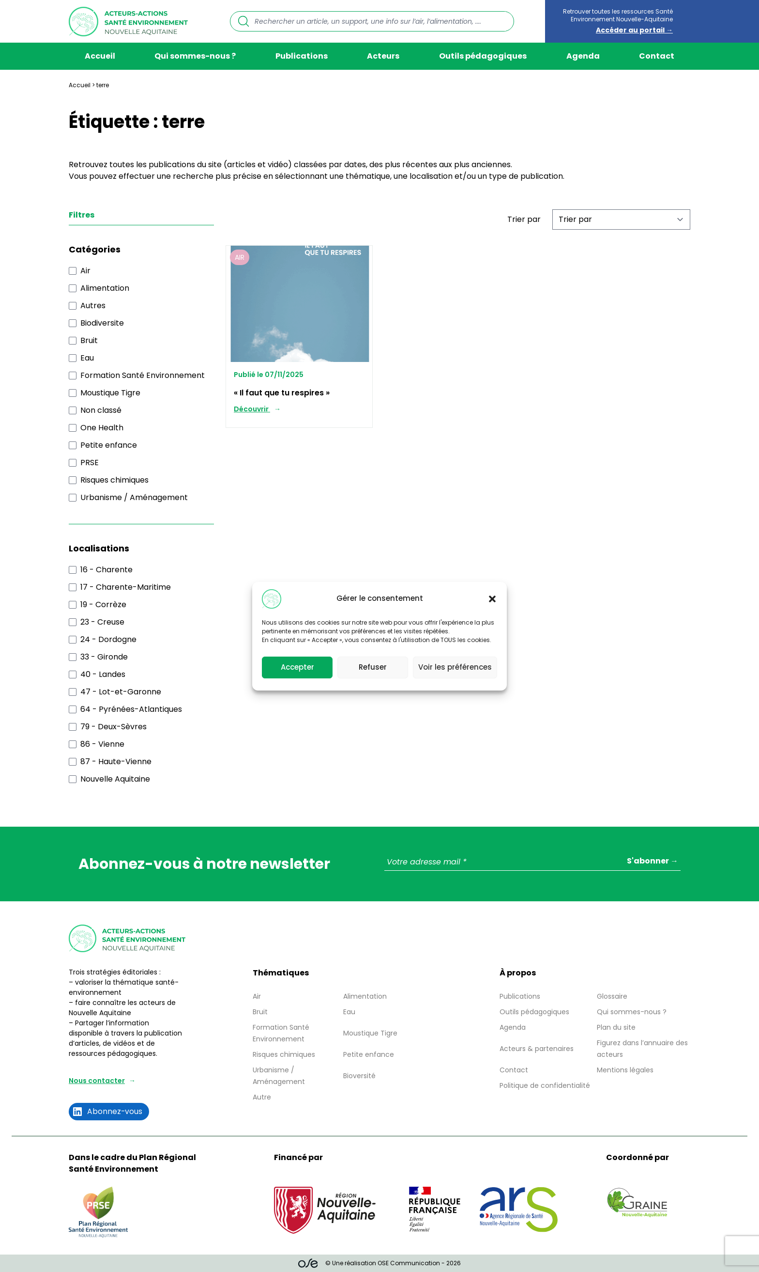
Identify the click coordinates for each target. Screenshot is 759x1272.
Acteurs (383, 56)
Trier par (524, 219)
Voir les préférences (455, 667)
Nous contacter (97, 1080)
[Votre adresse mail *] (532, 862)
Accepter (297, 667)
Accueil (100, 56)
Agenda (583, 56)
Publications (301, 56)
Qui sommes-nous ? (195, 56)
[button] (492, 599)
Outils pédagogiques (483, 56)
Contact (656, 56)
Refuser (373, 667)
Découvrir (252, 409)
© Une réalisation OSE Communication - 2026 (379, 1263)
